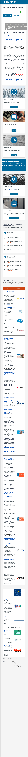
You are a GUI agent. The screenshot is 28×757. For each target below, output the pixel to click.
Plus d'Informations (14, 40)
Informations (6, 454)
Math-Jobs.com (7, 626)
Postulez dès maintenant (9, 397)
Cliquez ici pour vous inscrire (9, 451)
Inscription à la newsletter (14, 12)
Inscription (14, 155)
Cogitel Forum (11, 661)
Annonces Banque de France (9, 307)
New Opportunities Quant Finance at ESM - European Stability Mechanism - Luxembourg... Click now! (13, 165)
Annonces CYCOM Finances (9, 318)
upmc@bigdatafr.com (8, 368)
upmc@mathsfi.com (8, 534)
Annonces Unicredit (7, 571)
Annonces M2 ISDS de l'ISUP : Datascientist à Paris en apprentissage (9, 338)
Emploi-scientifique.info (8, 616)
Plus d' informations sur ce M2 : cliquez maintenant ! (9, 373)
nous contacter (14, 218)
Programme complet (8, 452)
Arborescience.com (7, 592)
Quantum (14, 18)
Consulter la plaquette (8, 372)
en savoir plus (14, 107)
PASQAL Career (7, 18)
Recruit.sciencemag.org (8, 645)
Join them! (8, 304)
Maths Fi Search (12, 189)
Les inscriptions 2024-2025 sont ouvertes (13, 35)
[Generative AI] (16, 15)
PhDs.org (5, 637)
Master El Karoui (7, 15)
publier (14, 130)
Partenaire (4, 161)
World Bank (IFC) (7, 326)
